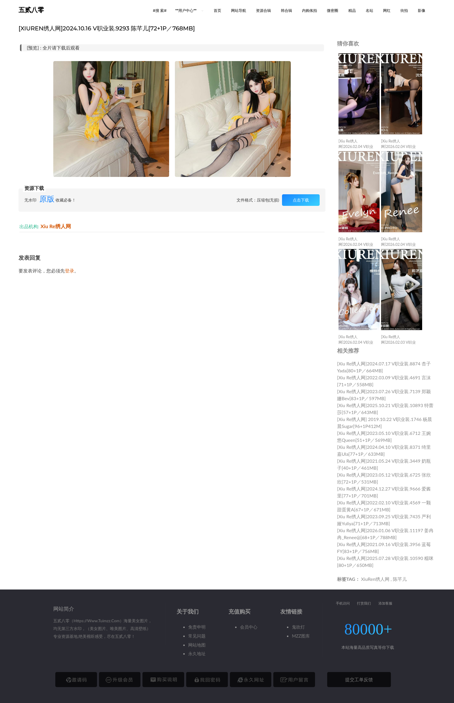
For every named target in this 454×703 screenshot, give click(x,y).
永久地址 (197, 653)
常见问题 (197, 635)
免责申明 (197, 626)
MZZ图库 (301, 635)
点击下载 (301, 199)
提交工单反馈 (359, 679)
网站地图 (197, 644)
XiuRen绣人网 (375, 579)
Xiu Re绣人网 (56, 226)
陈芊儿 (400, 579)
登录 (69, 270)
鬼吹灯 (298, 626)
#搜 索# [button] (160, 10)
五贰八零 (31, 10)
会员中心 (248, 626)
